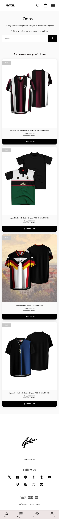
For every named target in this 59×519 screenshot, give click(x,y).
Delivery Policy (35, 504)
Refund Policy (24, 504)
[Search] (25, 38)
